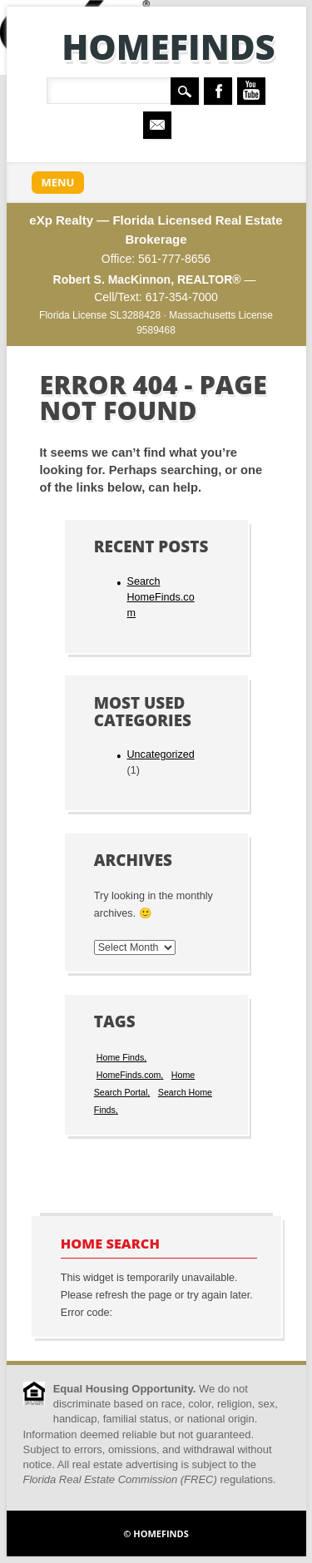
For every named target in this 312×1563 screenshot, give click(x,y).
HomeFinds (168, 46)
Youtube (251, 91)
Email (157, 125)
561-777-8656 (174, 258)
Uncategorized (160, 754)
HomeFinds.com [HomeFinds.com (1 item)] (129, 1075)
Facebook (218, 91)
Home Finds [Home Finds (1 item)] (120, 1057)
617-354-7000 (182, 297)
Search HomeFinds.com (160, 597)
